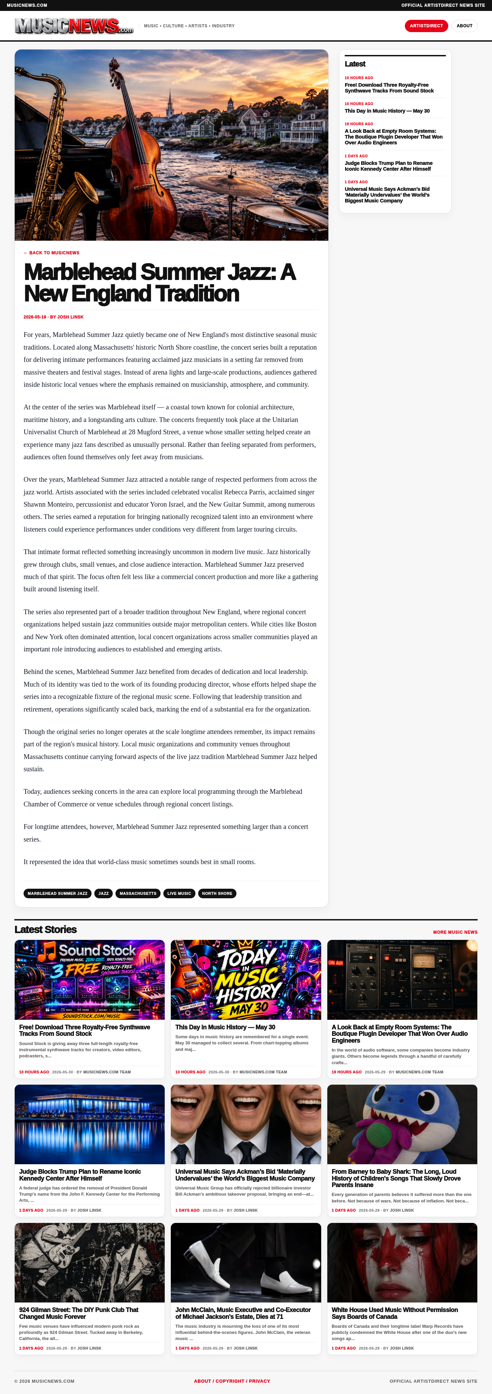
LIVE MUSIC (179, 893)
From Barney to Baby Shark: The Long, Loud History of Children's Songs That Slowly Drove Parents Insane (396, 1178)
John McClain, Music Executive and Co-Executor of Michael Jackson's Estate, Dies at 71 (243, 1313)
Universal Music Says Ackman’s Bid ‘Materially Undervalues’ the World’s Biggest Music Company (244, 1175)
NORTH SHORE (217, 893)
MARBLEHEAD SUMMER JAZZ (57, 893)
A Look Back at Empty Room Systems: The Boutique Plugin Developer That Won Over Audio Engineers (400, 1034)
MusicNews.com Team (107, 1072)
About (465, 26)
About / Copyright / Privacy (232, 1381)
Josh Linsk (70, 317)
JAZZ (103, 893)
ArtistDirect (426, 26)
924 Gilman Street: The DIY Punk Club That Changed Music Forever (78, 1313)
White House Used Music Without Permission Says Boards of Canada (395, 1313)
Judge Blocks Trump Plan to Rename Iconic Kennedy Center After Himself (80, 1175)
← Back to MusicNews (52, 253)
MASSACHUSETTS (138, 893)
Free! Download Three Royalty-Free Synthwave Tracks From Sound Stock (84, 1030)
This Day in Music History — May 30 (225, 1027)
